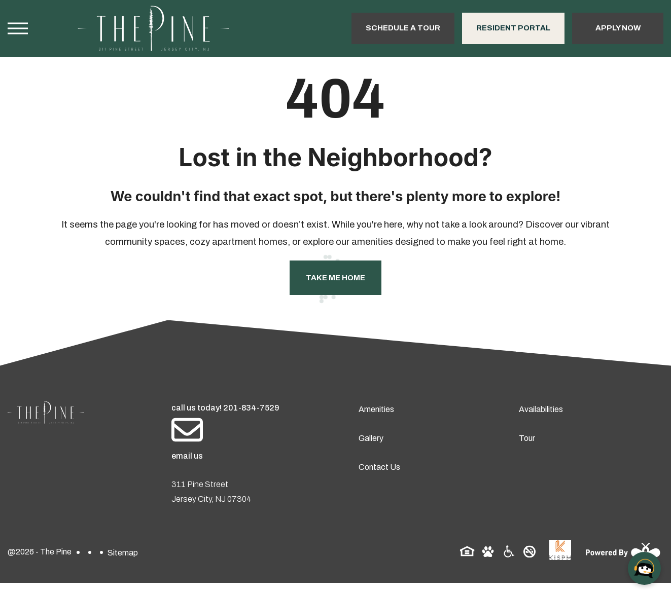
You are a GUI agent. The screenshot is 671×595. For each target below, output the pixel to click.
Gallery (371, 438)
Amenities (376, 409)
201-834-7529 (251, 407)
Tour (527, 438)
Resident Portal (513, 28)
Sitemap (123, 552)
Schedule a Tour (403, 28)
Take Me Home (335, 278)
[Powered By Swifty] (619, 552)
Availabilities (541, 409)
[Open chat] (644, 568)
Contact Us (379, 467)
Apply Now (618, 28)
